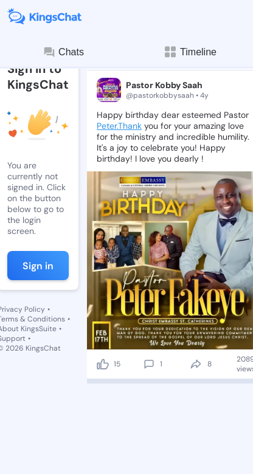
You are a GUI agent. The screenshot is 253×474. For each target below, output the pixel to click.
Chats (63, 52)
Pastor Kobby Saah (164, 85)
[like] (103, 364)
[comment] (149, 364)
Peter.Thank (119, 125)
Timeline (190, 52)
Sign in (38, 265)
